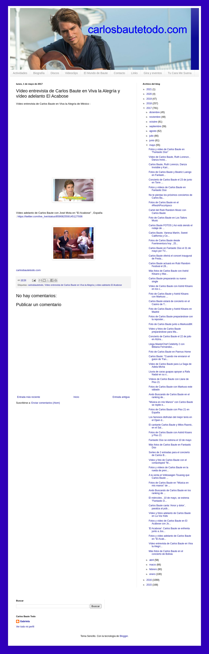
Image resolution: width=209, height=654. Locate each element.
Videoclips (71, 73)
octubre (153, 121)
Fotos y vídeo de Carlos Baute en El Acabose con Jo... (168, 522)
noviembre (155, 117)
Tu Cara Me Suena (180, 73)
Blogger (124, 636)
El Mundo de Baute (96, 73)
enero (152, 574)
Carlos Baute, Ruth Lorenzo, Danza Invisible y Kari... (168, 166)
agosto (153, 131)
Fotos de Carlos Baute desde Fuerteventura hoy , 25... (164, 242)
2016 (150, 580)
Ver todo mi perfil (25, 626)
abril (152, 560)
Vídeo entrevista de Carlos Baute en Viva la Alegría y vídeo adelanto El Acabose (83, 285)
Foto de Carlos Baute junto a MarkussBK (170, 324)
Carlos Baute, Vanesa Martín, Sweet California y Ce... (168, 234)
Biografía (39, 73)
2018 (150, 103)
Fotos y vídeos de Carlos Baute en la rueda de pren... (168, 469)
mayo (152, 145)
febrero (153, 569)
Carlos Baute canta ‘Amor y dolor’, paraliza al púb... (167, 507)
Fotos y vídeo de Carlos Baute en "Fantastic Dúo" (166, 151)
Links (134, 73)
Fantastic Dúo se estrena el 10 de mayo (170, 440)
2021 (150, 89)
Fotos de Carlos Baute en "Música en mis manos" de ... (169, 484)
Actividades (20, 73)
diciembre (154, 112)
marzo (153, 564)
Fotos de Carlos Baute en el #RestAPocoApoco (164, 204)
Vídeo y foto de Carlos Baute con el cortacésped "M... (168, 461)
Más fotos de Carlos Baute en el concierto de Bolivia (166, 552)
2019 (150, 98)
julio (151, 135)
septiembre (155, 126)
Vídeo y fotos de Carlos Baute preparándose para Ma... (165, 330)
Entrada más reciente (28, 397)
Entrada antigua (121, 397)
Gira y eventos (153, 73)
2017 (150, 108)
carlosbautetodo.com (28, 270)
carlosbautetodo (35, 285)
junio (152, 140)
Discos (55, 73)
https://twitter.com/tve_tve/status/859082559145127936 (49, 216)
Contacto (119, 73)
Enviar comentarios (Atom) (45, 402)
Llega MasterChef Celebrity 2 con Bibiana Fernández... (166, 345)
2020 (150, 94)
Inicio (76, 397)
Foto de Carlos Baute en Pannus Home (170, 351)
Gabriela (25, 621)
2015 (150, 584)
